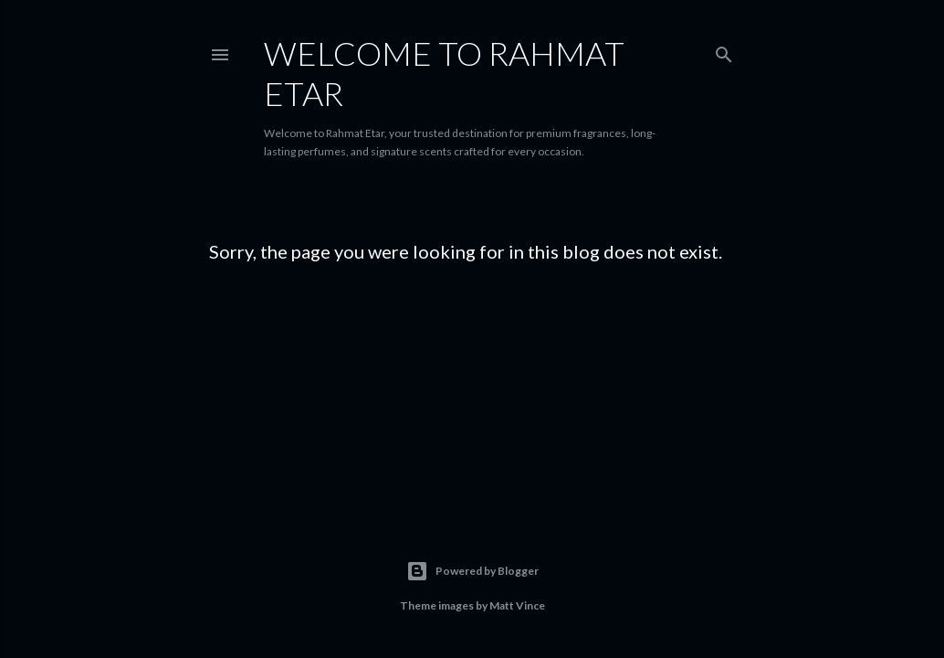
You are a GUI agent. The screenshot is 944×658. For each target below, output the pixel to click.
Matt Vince (517, 605)
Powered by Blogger (472, 571)
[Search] (724, 51)
